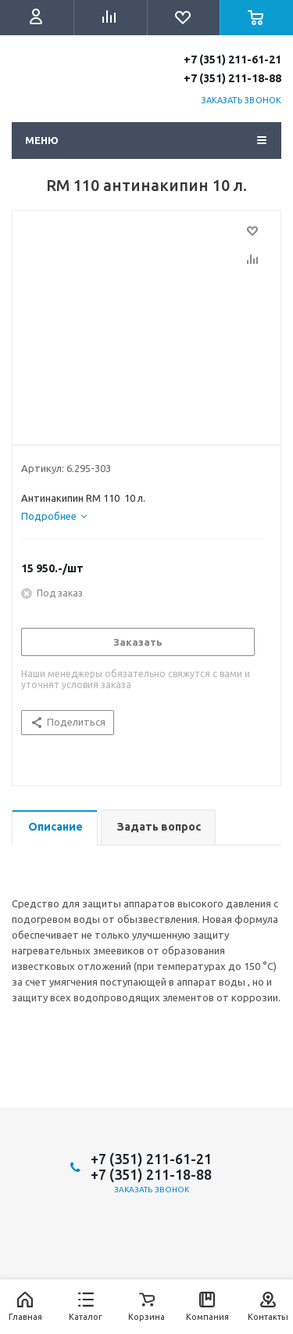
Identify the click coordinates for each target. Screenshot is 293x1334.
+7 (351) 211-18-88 (232, 78)
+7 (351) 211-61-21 (232, 59)
